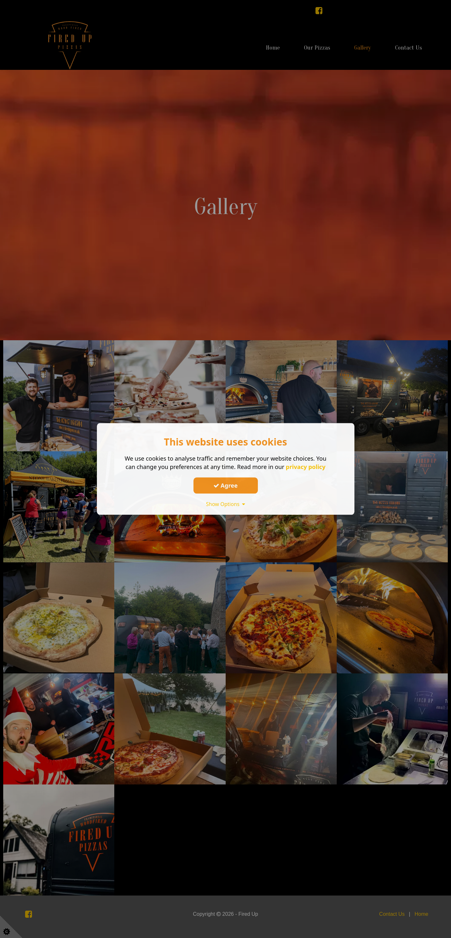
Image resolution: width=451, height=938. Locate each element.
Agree (225, 485)
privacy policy (305, 467)
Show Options (225, 504)
